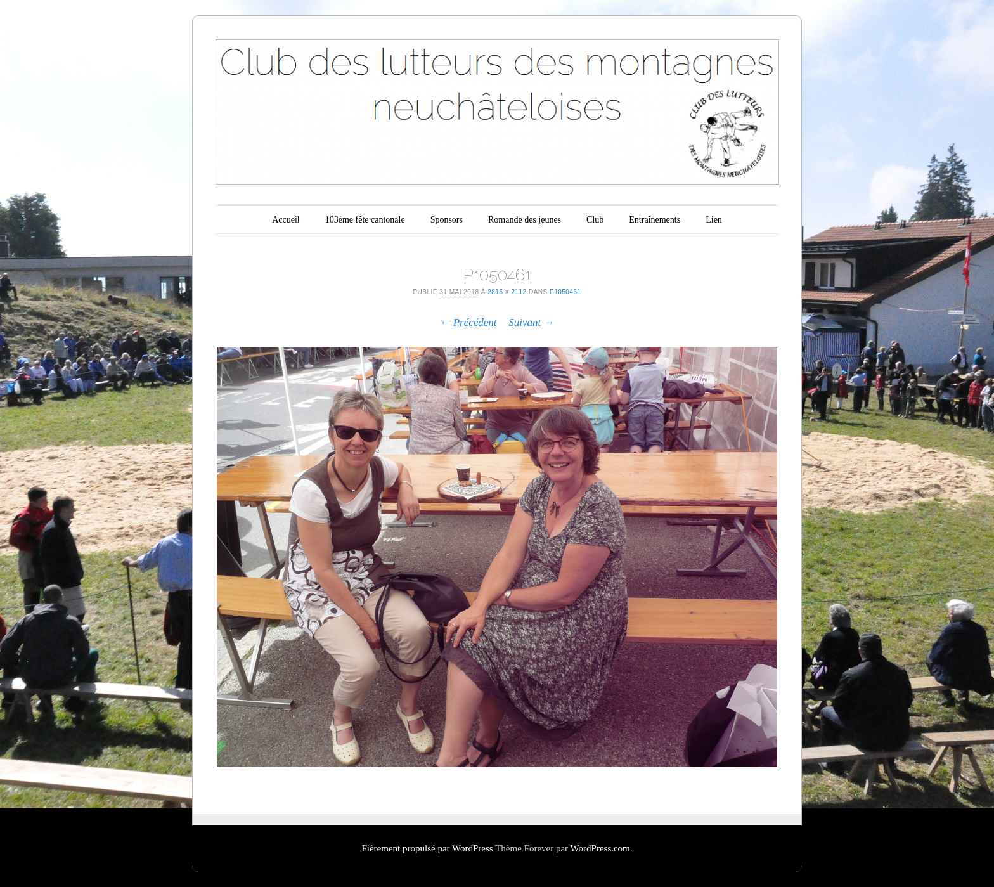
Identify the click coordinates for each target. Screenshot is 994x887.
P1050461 (565, 291)
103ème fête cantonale (365, 219)
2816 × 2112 (506, 291)
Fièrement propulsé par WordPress (427, 848)
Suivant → (531, 322)
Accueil (286, 219)
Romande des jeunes (524, 219)
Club (595, 219)
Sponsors (446, 219)
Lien (714, 219)
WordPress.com (600, 848)
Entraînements (654, 219)
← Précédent (467, 322)
